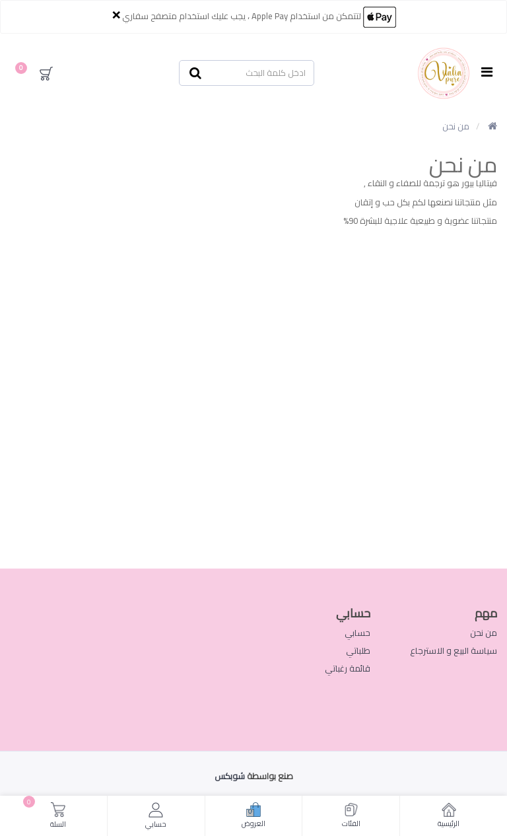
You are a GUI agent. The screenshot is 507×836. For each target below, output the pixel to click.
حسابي (357, 633)
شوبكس (230, 776)
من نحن (455, 126)
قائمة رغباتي (347, 668)
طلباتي (358, 650)
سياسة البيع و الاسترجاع (453, 650)
